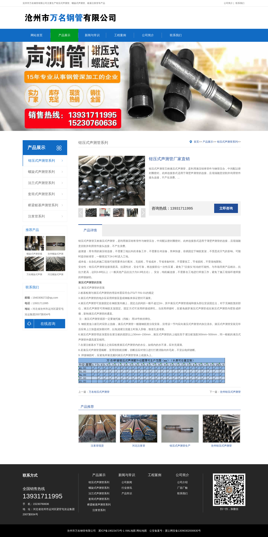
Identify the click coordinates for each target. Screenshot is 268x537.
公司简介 (228, 3)
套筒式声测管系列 (41, 194)
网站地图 (141, 530)
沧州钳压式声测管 (230, 391)
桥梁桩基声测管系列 (43, 205)
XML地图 (130, 530)
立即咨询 (226, 208)
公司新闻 (127, 482)
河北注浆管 (138, 445)
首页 (196, 141)
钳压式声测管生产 (180, 445)
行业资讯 (127, 487)
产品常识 (127, 493)
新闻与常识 (95, 35)
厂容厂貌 (182, 487)
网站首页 (40, 35)
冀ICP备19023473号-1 (111, 530)
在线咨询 (40, 323)
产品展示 (68, 35)
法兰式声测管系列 (41, 183)
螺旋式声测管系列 (41, 172)
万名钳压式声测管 (99, 391)
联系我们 (240, 3)
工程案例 (124, 35)
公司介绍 (182, 482)
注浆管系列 (36, 216)
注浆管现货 (97, 445)
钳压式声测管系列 (41, 160)
